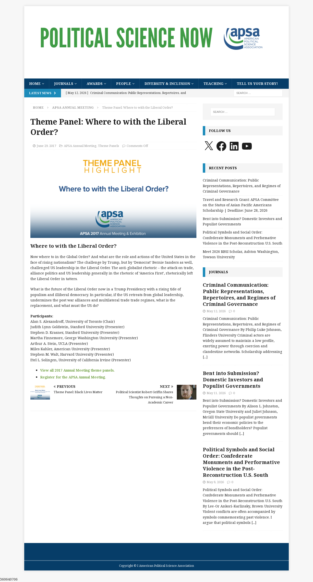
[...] (205, 357)
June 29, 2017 (46, 145)
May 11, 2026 (216, 393)
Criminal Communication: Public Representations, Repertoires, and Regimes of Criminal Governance (241, 186)
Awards (95, 83)
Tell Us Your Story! (257, 83)
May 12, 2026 (216, 311)
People (123, 83)
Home (35, 83)
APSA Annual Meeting (80, 145)
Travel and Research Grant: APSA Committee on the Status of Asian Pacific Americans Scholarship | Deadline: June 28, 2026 (241, 205)
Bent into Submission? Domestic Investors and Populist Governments (233, 379)
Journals (63, 83)
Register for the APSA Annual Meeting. (73, 377)
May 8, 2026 (215, 482)
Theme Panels (108, 145)
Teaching (213, 83)
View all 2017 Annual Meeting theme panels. (77, 370)
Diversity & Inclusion (167, 83)
